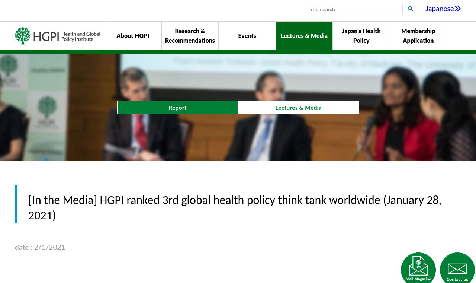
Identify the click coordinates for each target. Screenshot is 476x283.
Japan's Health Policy (361, 35)
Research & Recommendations (190, 35)
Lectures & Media (304, 35)
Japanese (443, 8)
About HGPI (132, 35)
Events (247, 35)
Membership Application (418, 35)
